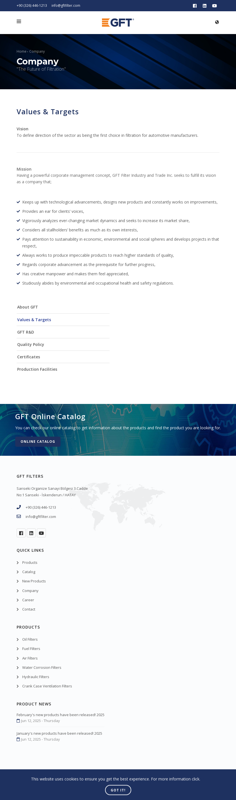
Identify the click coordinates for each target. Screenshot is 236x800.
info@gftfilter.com (66, 5)
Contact (28, 609)
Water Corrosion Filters (41, 667)
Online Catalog (38, 441)
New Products (34, 581)
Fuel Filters (31, 648)
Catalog (28, 571)
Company (37, 51)
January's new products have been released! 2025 (59, 733)
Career (28, 599)
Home (21, 51)
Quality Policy (30, 344)
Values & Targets (34, 319)
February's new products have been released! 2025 (60, 714)
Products (29, 562)
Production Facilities (37, 369)
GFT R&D (25, 332)
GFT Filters (47, 781)
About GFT (27, 307)
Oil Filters (30, 639)
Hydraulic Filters (35, 676)
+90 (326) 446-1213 (32, 5)
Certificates (28, 356)
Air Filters (30, 658)
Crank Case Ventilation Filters (47, 686)
